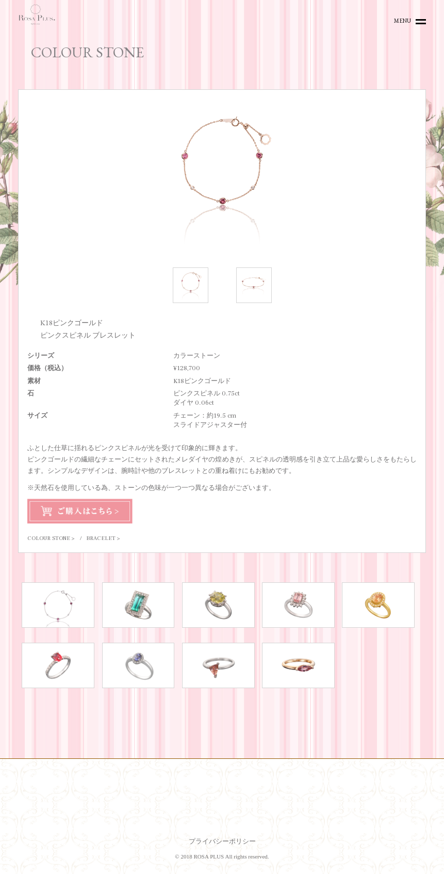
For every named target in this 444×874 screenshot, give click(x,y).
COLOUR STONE (48, 538)
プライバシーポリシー (222, 841)
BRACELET (101, 538)
